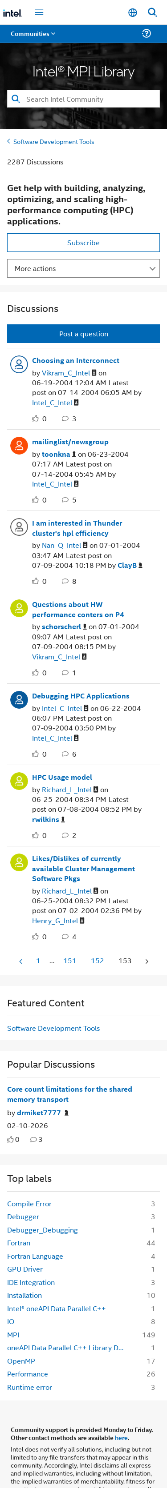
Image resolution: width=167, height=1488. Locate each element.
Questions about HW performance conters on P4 (78, 609)
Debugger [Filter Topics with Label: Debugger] (23, 1216)
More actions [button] (35, 268)
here (121, 1437)
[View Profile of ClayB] (130, 565)
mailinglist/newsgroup (70, 442)
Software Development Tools (53, 141)
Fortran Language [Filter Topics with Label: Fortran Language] (35, 1256)
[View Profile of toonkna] (59, 454)
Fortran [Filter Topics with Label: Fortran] (18, 1242)
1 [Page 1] (38, 960)
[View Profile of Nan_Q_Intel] (65, 545)
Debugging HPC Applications (81, 696)
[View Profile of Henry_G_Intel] (58, 921)
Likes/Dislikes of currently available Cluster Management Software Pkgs (83, 868)
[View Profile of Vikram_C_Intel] (69, 373)
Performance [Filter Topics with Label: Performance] (27, 1373)
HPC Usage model (62, 777)
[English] (132, 12)
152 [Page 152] (97, 960)
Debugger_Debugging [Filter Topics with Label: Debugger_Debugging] (42, 1230)
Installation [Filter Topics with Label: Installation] (24, 1295)
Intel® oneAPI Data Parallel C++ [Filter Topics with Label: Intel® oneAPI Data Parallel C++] (56, 1308)
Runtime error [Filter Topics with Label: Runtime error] (29, 1387)
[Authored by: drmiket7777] (43, 1112)
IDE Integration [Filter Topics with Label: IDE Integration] (31, 1282)
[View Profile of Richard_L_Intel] (70, 789)
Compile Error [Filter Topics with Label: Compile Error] (29, 1203)
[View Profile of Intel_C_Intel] (55, 402)
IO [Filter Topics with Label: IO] (10, 1321)
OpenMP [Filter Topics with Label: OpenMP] (21, 1361)
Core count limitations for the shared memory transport (69, 1094)
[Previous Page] (21, 961)
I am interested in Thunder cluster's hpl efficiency (77, 528)
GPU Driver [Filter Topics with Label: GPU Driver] (25, 1269)
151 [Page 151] (70, 960)
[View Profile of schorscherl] (64, 626)
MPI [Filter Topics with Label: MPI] (13, 1334)
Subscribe (83, 242)
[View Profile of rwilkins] (48, 819)
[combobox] (83, 99)
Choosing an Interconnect (75, 360)
